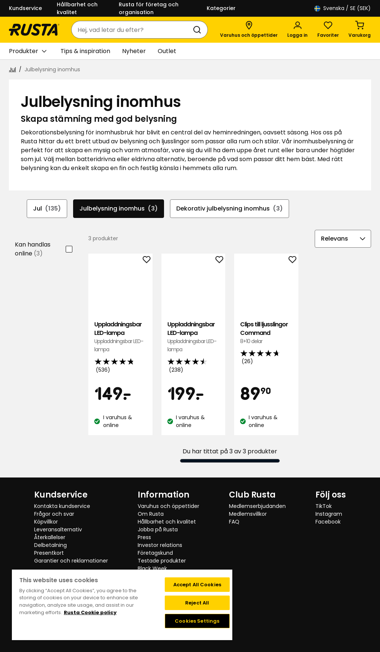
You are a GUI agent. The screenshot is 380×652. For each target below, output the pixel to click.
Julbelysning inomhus (118, 208)
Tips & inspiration (85, 51)
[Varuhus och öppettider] (249, 30)
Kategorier (221, 8)
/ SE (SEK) (342, 8)
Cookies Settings (197, 621)
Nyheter (134, 51)
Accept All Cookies (197, 584)
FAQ (234, 521)
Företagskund (155, 553)
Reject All (197, 602)
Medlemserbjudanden (257, 506)
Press (144, 537)
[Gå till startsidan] (34, 30)
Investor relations (160, 545)
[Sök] (198, 29)
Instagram (328, 514)
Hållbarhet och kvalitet (77, 8)
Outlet (167, 51)
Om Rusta (151, 514)
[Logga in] (297, 30)
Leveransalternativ (58, 529)
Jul (12, 69)
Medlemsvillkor (248, 514)
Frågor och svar (54, 514)
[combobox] (132, 29)
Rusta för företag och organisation (148, 8)
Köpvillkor (46, 521)
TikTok (323, 506)
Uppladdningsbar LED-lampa (120, 337)
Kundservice (25, 8)
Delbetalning (50, 545)
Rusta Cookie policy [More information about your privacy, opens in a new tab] (90, 612)
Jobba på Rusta (158, 529)
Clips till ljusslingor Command (266, 332)
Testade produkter (162, 560)
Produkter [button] (27, 51)
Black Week (152, 568)
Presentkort (49, 553)
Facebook (328, 521)
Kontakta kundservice (62, 506)
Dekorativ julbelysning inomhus (229, 208)
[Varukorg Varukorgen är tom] (359, 30)
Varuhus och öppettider (168, 506)
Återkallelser (49, 537)
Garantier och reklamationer (71, 560)
